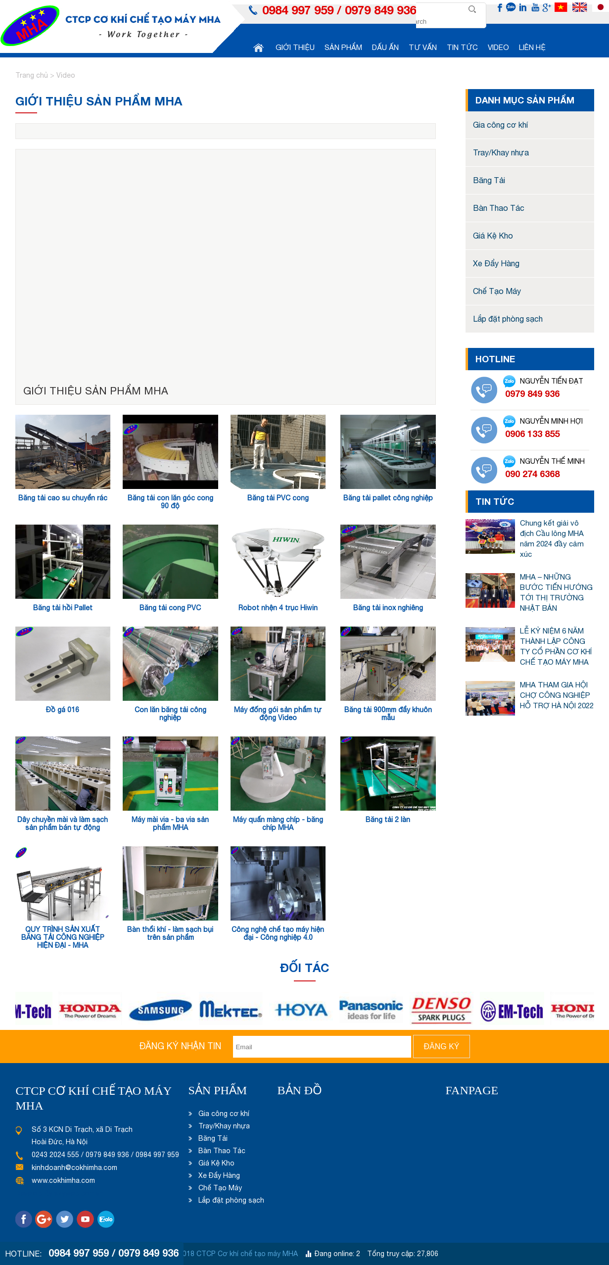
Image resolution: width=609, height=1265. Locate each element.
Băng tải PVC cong (278, 498)
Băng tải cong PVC (170, 608)
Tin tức (462, 47)
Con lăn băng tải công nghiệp (170, 714)
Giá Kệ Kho (493, 235)
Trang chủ (32, 75)
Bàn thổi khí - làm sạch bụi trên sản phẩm (170, 933)
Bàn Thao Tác (498, 207)
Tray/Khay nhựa (501, 152)
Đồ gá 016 (62, 710)
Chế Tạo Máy (497, 291)
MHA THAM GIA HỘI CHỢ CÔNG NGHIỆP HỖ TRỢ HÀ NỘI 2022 (557, 695)
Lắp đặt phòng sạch (508, 318)
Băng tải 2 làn (388, 820)
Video (498, 47)
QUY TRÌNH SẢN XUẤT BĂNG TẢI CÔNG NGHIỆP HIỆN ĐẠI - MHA (62, 937)
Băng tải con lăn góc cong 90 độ (170, 502)
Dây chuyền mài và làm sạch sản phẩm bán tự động (62, 823)
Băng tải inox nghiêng (388, 608)
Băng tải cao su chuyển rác (62, 498)
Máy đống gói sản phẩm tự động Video (278, 714)
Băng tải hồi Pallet (63, 608)
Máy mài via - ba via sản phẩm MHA (170, 823)
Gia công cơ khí (500, 124)
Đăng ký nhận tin (180, 1046)
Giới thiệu (295, 47)
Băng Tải (489, 180)
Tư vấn (423, 47)
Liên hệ (532, 47)
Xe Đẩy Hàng (496, 263)
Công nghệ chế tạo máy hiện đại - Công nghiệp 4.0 (278, 933)
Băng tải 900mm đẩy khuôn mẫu (388, 714)
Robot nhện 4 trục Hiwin (278, 608)
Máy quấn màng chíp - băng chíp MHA (278, 823)
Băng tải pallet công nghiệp (388, 498)
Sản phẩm (343, 47)
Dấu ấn (385, 47)
